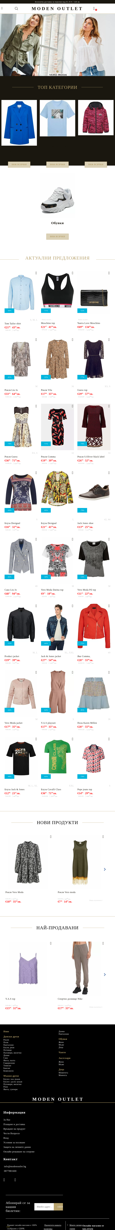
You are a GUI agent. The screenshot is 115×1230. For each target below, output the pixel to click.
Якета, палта (9, 1064)
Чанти (62, 1056)
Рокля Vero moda (67, 895)
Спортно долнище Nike (70, 1002)
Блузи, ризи (8, 1051)
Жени (61, 1046)
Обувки (63, 1042)
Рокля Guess (11, 460)
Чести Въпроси (11, 1137)
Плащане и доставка (14, 1127)
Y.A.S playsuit (48, 726)
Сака (5, 1061)
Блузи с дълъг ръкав (12, 1085)
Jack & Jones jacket (51, 659)
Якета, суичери (10, 1093)
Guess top (82, 393)
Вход (6, 1141)
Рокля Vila (46, 393)
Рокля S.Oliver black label (91, 460)
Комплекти (8, 1074)
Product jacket (12, 659)
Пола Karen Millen (87, 726)
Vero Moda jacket (13, 726)
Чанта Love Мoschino (88, 326)
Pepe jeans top (84, 793)
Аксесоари (65, 1061)
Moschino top (48, 326)
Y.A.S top (10, 1002)
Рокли (6, 1043)
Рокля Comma (48, 460)
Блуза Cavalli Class (51, 793)
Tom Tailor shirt (13, 327)
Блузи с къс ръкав (11, 1083)
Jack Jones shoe (85, 526)
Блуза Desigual (12, 526)
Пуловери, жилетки (12, 1056)
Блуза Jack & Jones (15, 793)
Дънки (6, 1059)
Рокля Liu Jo (11, 393)
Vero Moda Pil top (86, 593)
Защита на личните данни (17, 1150)
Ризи (5, 1090)
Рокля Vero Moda (14, 895)
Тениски (7, 1069)
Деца (61, 1051)
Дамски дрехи (11, 1040)
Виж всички (19, 165)
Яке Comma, (83, 659)
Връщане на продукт (14, 1132)
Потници (7, 1053)
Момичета (63, 1076)
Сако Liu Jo (11, 593)
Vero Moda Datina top (52, 593)
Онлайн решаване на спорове (19, 1155)
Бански (6, 1072)
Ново (6, 1035)
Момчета (63, 1079)
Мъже (61, 1048)
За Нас (6, 1123)
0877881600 (10, 1174)
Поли (5, 1046)
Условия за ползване (14, 1146)
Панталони (8, 1048)
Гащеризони (9, 1066)
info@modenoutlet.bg (15, 1170)
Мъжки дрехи (11, 1079)
